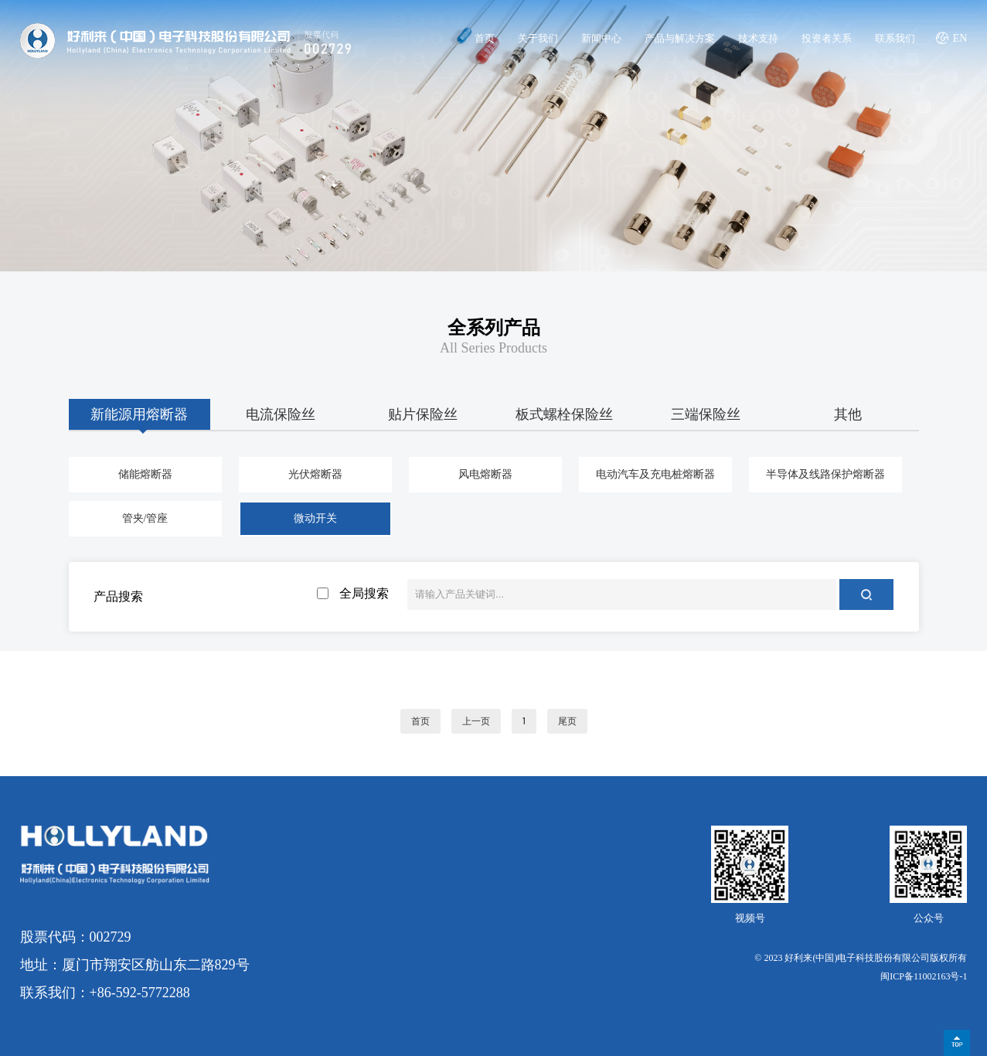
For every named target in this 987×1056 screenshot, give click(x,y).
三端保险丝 (705, 414)
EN (960, 38)
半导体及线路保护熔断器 (825, 474)
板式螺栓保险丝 (564, 414)
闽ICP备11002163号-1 (923, 976)
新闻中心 (601, 38)
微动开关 (315, 518)
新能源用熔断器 (139, 414)
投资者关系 (827, 38)
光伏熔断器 (315, 474)
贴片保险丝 (423, 414)
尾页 (567, 721)
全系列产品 (494, 328)
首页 (485, 38)
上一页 (476, 721)
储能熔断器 (145, 474)
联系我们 (895, 38)
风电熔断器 (485, 474)
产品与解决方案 (680, 38)
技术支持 (758, 38)
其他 (848, 414)
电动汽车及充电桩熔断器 (655, 474)
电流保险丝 (280, 414)
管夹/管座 (145, 518)
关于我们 (538, 38)
